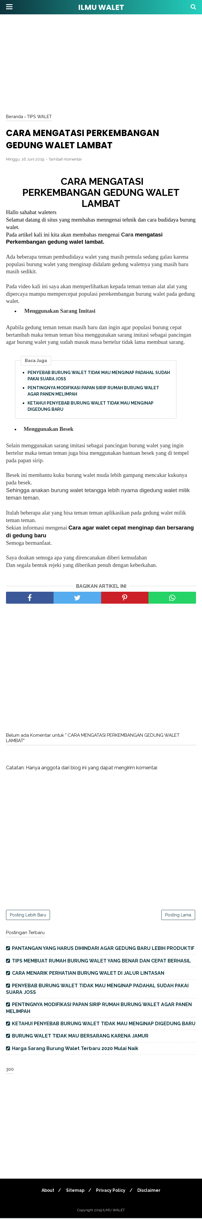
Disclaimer (150, 1191)
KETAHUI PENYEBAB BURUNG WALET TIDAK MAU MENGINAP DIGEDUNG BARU (91, 407)
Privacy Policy (111, 1191)
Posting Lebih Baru (28, 915)
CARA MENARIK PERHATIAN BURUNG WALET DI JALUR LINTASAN (88, 974)
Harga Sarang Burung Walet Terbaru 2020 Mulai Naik (75, 1049)
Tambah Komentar (65, 160)
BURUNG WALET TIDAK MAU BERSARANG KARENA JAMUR (80, 1037)
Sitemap (75, 1191)
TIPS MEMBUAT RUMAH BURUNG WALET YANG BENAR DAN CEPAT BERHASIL (101, 962)
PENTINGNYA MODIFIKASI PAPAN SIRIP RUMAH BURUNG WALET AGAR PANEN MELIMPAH (93, 391)
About (46, 1191)
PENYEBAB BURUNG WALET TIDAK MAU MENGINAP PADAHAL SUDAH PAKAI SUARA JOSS (99, 376)
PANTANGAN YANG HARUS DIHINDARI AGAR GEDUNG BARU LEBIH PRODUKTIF (103, 949)
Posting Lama (178, 915)
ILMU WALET (101, 7)
